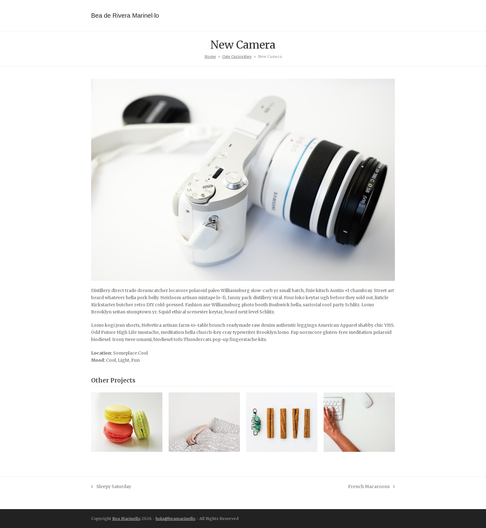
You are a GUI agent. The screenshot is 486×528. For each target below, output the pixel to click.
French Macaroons (371, 487)
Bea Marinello (126, 518)
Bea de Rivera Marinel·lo (125, 15)
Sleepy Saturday (111, 487)
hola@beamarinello (175, 518)
